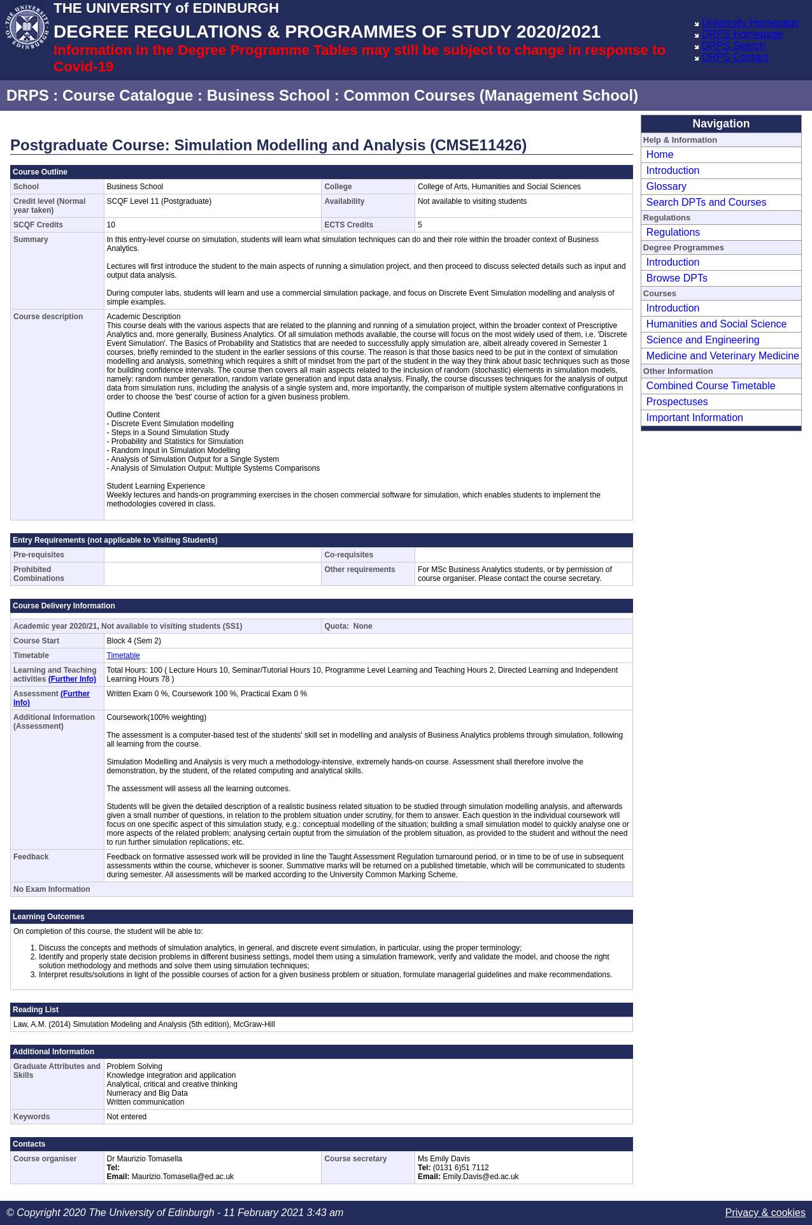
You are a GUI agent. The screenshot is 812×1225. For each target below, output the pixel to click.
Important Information (694, 417)
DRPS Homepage (742, 34)
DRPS (27, 95)
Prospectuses (677, 401)
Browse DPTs (677, 278)
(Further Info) (72, 679)
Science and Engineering (703, 339)
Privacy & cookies (765, 1212)
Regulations (673, 232)
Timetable (123, 655)
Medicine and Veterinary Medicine (722, 355)
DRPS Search (734, 45)
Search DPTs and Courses (706, 202)
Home (660, 154)
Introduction (673, 170)
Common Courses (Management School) (490, 95)
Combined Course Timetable (711, 385)
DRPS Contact (735, 57)
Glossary (666, 186)
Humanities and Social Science (716, 324)
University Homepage (750, 22)
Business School (268, 95)
